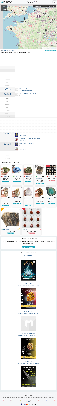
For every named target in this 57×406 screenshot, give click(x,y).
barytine (39, 198)
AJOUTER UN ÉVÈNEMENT (28, 247)
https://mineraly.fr (49, 397)
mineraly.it (33, 399)
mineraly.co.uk (14, 399)
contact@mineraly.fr (38, 397)
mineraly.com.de (24, 399)
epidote (4, 176)
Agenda (4, 50)
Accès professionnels (42, 394)
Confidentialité (15, 394)
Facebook (14, 397)
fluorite (15, 198)
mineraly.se (31, 401)
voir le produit (6, 181)
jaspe (24, 229)
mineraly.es (41, 399)
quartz (49, 176)
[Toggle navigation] (54, 1)
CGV (2, 394)
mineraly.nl (49, 399)
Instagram (20, 397)
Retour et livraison (32, 394)
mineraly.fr (5, 399)
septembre (12, 50)
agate (15, 176)
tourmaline (5, 229)
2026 (8, 50)
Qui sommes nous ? (23, 394)
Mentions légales (7, 394)
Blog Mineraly (7, 397)
